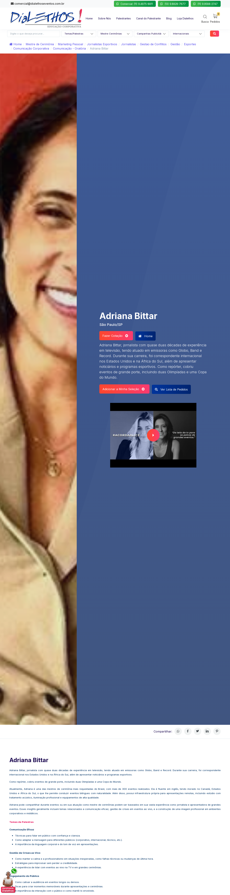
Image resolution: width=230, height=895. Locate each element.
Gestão (175, 44)
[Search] (205, 19)
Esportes (190, 44)
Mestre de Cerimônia (40, 44)
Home (15, 44)
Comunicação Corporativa (31, 48)
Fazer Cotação (115, 336)
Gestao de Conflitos (153, 44)
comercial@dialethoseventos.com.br (37, 3)
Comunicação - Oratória (69, 48)
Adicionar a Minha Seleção (123, 389)
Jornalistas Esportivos (102, 44)
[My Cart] (215, 18)
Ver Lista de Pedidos (171, 389)
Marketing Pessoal (70, 44)
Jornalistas (128, 44)
